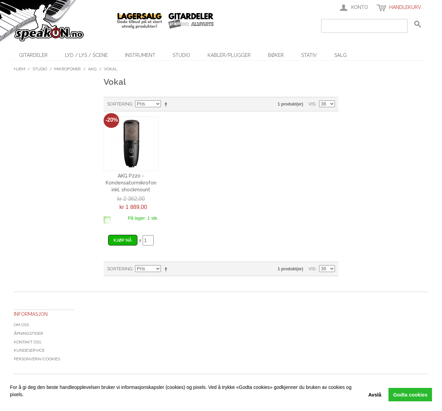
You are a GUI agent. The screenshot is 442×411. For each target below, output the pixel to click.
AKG (92, 69)
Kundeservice (29, 350)
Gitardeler (33, 55)
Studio (181, 55)
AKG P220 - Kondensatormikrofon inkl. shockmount (131, 182)
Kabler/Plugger (229, 55)
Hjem (19, 69)
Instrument (140, 55)
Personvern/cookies (37, 359)
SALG (340, 55)
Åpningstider (28, 333)
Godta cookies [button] (410, 395)
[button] (11, 402)
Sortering (119, 104)
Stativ (309, 55)
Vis (311, 104)
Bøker (276, 55)
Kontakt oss (27, 342)
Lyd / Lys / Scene (86, 55)
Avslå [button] (374, 395)
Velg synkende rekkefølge (167, 104)
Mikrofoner (67, 69)
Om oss (21, 324)
